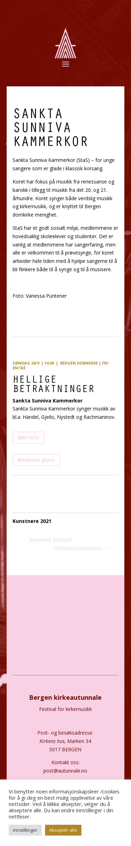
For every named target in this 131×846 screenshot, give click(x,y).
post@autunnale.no (65, 770)
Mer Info (28, 437)
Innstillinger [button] (25, 830)
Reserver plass (36, 459)
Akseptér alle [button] (63, 830)
